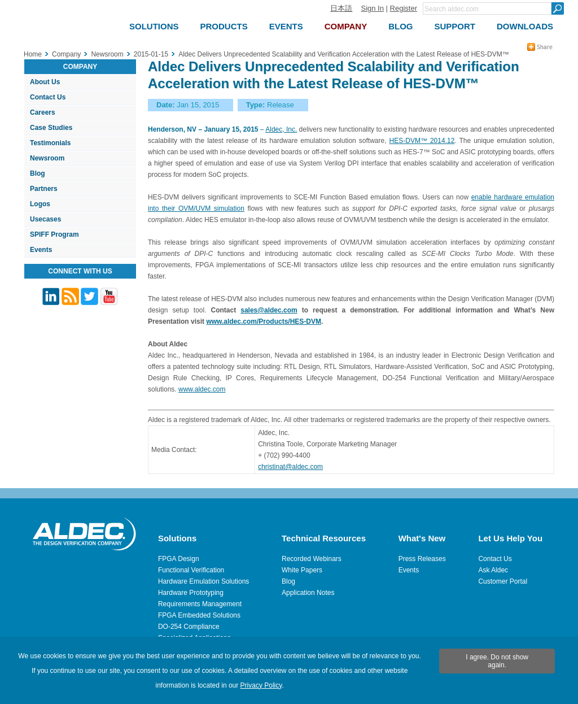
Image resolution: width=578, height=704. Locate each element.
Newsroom (47, 158)
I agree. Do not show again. (497, 661)
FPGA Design (178, 559)
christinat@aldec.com (290, 467)
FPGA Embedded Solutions (199, 615)
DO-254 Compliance (189, 627)
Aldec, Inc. (281, 129)
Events (41, 250)
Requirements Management (200, 604)
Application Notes (308, 593)
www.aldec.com (201, 389)
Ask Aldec (493, 570)
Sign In (372, 8)
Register (403, 8)
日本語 (341, 8)
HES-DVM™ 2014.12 (422, 141)
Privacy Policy (261, 685)
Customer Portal (502, 581)
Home (33, 54)
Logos (40, 204)
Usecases (45, 219)
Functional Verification (191, 570)
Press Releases (422, 559)
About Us (45, 82)
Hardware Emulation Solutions (203, 581)
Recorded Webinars (311, 559)
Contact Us (47, 97)
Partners (44, 189)
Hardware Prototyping (191, 593)
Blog (37, 173)
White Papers (302, 570)
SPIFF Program (54, 234)
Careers (42, 112)
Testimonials (50, 143)
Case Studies (51, 128)
